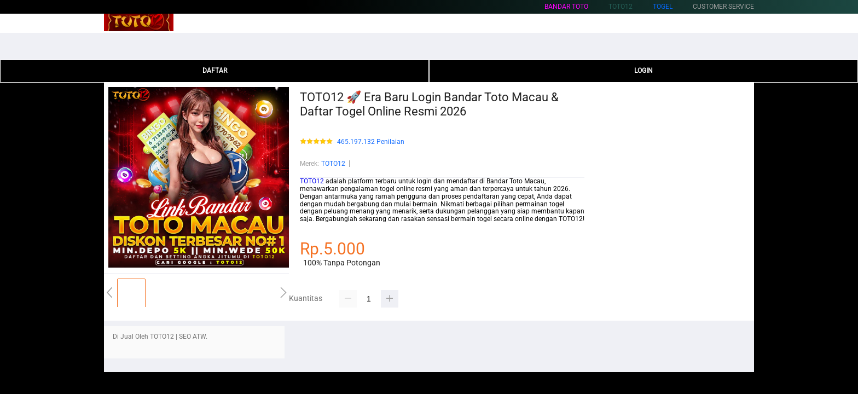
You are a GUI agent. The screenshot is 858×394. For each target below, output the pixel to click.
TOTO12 (333, 163)
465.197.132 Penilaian (370, 142)
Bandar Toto (566, 6)
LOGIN (643, 70)
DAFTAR (214, 70)
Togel (663, 6)
